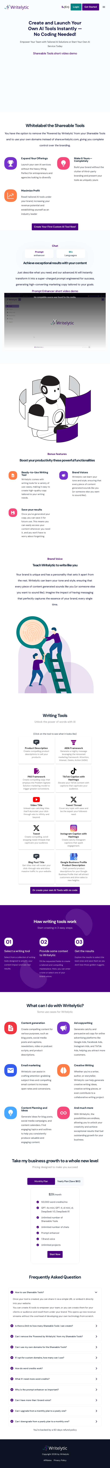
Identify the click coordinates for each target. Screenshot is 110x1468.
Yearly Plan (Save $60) (68, 1181)
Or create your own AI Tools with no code (55, 890)
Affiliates (48, 1460)
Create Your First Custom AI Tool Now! (55, 227)
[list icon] (38, 1201)
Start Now (55, 1254)
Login (76, 7)
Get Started (91, 7)
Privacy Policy (60, 1460)
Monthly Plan (41, 1181)
